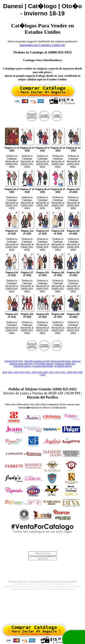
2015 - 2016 (30, 372)
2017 (57, 372)
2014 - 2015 (13, 372)
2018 (75, 372)
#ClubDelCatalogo (63, 366)
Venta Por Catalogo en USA (37, 361)
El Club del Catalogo (44, 363)
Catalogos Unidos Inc (65, 363)
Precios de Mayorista (61, 361)
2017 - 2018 (66, 372)
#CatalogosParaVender (43, 366)
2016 (39, 372)
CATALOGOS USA (14, 361)
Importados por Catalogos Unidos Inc (42, 45)
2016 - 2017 (48, 372)
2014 (4, 372)
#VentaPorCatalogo (22, 366)
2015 (22, 372)
